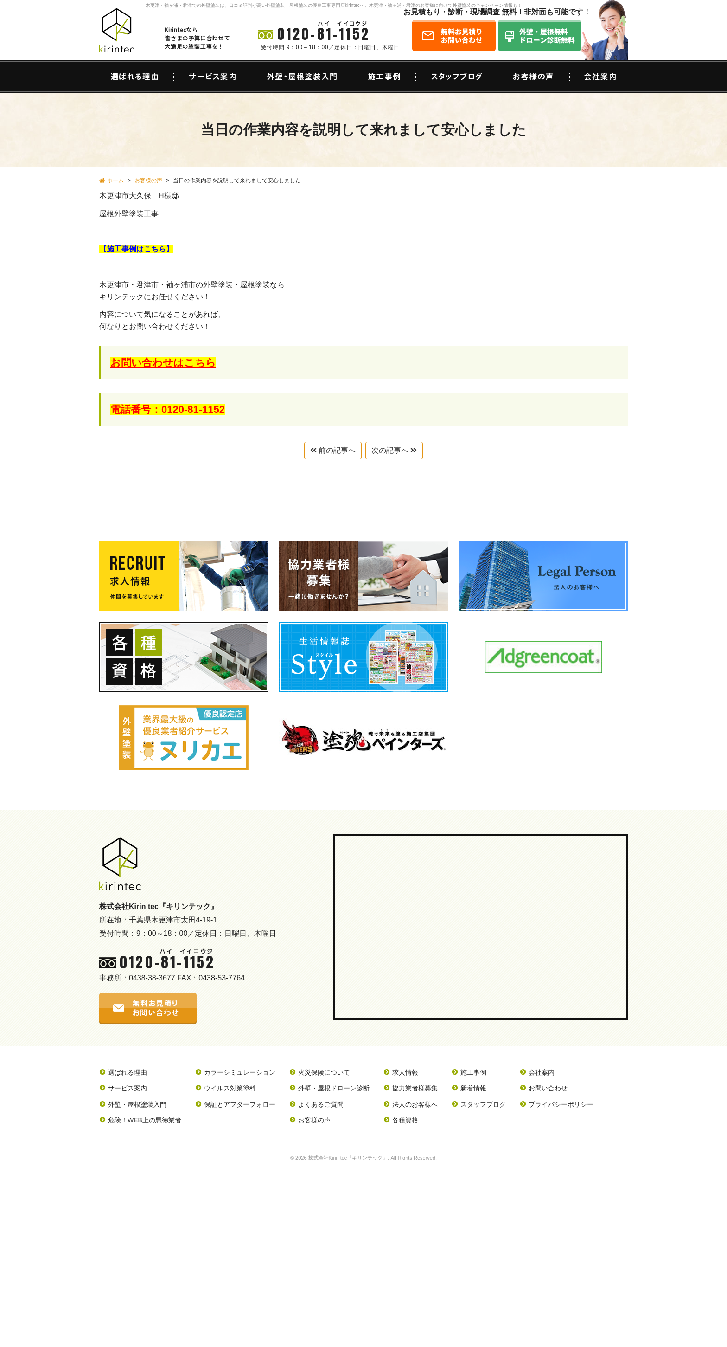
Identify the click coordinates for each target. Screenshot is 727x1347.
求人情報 (405, 1072)
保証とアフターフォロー (239, 1104)
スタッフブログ (483, 1104)
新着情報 (473, 1088)
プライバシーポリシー (561, 1104)
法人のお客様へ (415, 1104)
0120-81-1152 (323, 34)
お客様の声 (314, 1120)
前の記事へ (333, 450)
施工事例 (473, 1072)
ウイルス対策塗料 (230, 1088)
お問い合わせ (548, 1088)
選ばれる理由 (127, 1072)
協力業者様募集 (415, 1088)
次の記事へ (394, 450)
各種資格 (405, 1120)
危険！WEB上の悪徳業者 (144, 1120)
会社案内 (542, 1072)
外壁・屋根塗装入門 (137, 1104)
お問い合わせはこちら (163, 362)
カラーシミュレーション (239, 1072)
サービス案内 (127, 1088)
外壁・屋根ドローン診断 (334, 1088)
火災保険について (324, 1072)
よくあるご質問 (321, 1104)
